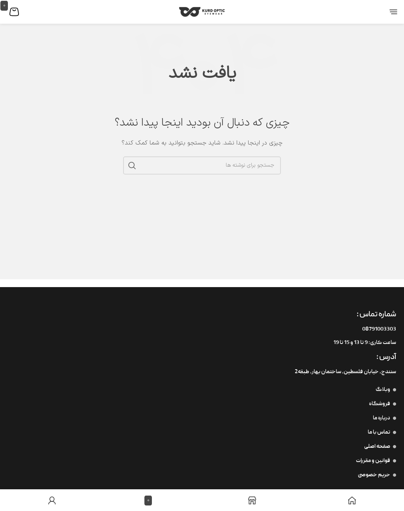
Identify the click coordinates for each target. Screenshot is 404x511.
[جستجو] (202, 165)
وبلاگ (386, 390)
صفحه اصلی (380, 447)
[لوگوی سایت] (202, 12)
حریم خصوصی (377, 475)
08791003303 (379, 329)
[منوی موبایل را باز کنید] (387, 12)
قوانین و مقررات (376, 461)
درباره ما (384, 418)
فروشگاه (382, 404)
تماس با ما (382, 432)
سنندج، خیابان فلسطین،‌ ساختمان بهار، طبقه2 (345, 372)
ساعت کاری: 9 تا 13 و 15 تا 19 (364, 343)
